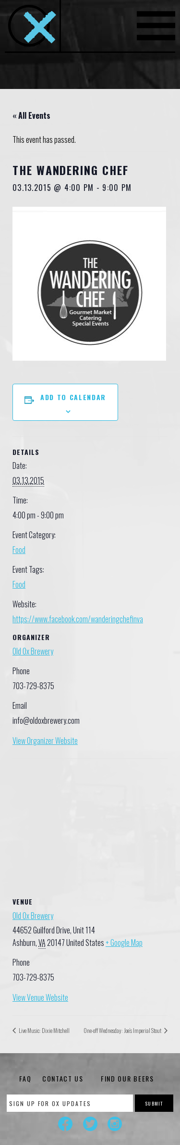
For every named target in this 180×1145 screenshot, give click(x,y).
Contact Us (63, 1078)
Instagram (115, 1124)
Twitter (90, 1124)
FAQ (25, 1078)
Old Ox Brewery (32, 651)
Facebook (65, 1124)
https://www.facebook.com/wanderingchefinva (77, 619)
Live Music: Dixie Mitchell (44, 1030)
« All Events (31, 115)
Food (18, 549)
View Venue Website (40, 997)
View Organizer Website (45, 740)
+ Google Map (124, 942)
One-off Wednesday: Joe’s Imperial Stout (123, 1030)
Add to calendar (73, 397)
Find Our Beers (127, 1078)
